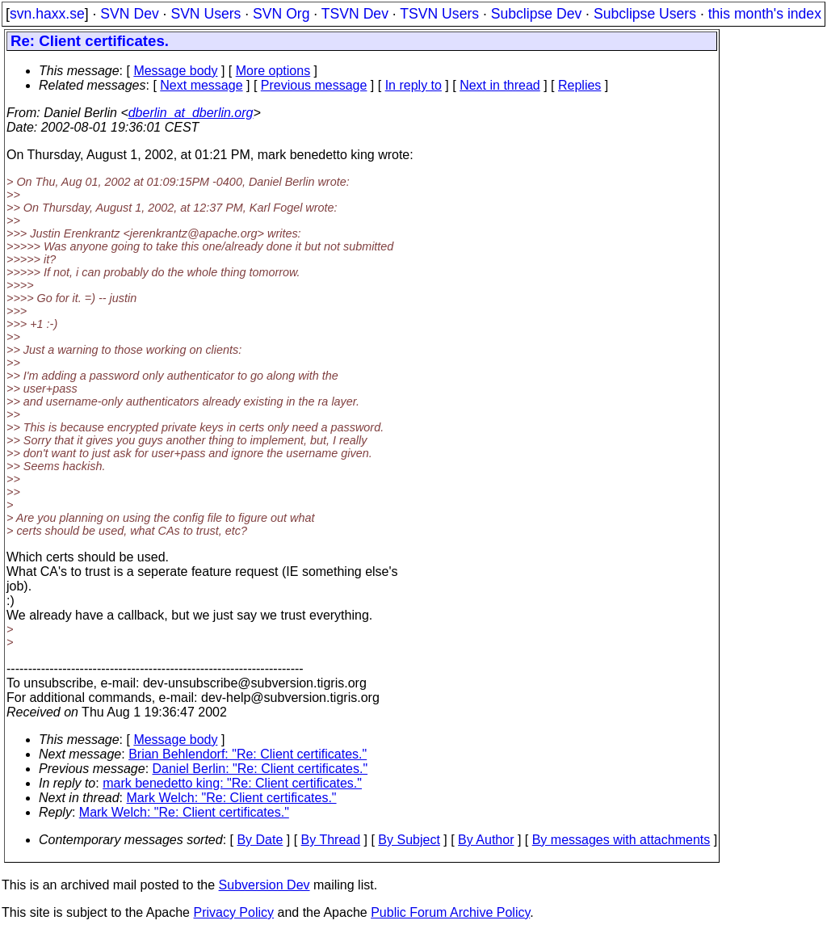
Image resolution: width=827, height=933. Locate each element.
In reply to (413, 85)
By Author (486, 840)
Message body (175, 71)
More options (273, 71)
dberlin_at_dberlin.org (191, 113)
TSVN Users (439, 14)
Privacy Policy (233, 912)
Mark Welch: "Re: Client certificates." (232, 798)
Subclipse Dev (536, 14)
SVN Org (281, 14)
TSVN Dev (354, 14)
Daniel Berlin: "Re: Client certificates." (260, 768)
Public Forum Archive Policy (450, 912)
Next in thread (500, 85)
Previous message (314, 85)
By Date (260, 840)
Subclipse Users (645, 14)
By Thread (331, 840)
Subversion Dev (264, 885)
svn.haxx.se (47, 14)
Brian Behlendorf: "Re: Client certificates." (247, 754)
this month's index (764, 14)
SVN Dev (129, 14)
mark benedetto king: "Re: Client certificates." (232, 783)
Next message (201, 85)
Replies (579, 85)
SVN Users (205, 14)
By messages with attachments (621, 840)
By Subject (408, 840)
